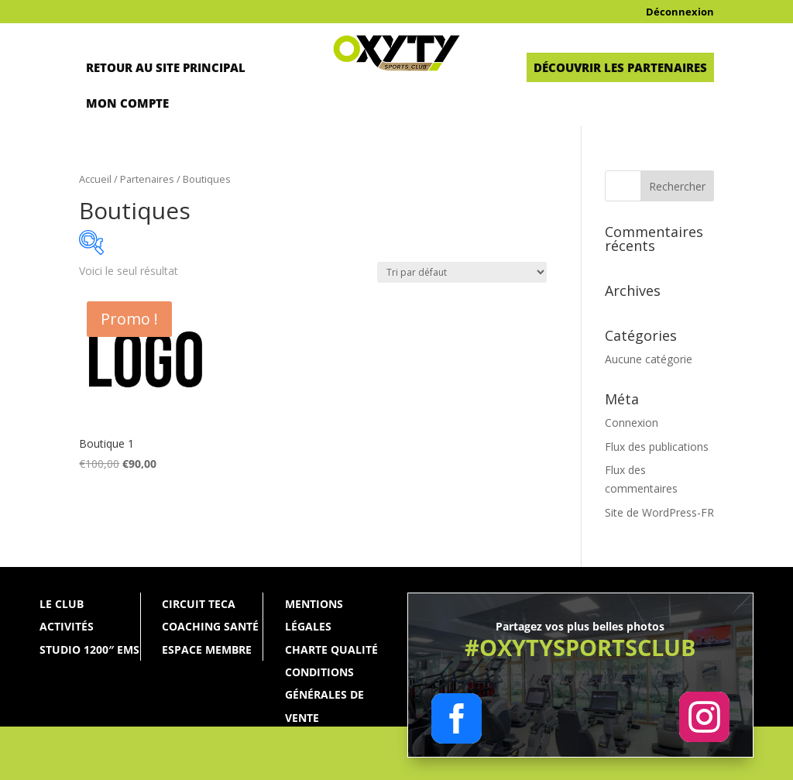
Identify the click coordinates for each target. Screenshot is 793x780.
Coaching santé (210, 626)
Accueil (95, 179)
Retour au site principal (165, 67)
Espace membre (207, 649)
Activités (66, 626)
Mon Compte (127, 103)
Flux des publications (657, 446)
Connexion (631, 422)
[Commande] (462, 272)
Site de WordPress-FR (659, 512)
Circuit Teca (198, 603)
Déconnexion (680, 12)
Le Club (61, 603)
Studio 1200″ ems (89, 649)
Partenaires (147, 179)
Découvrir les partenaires (620, 67)
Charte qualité (331, 649)
